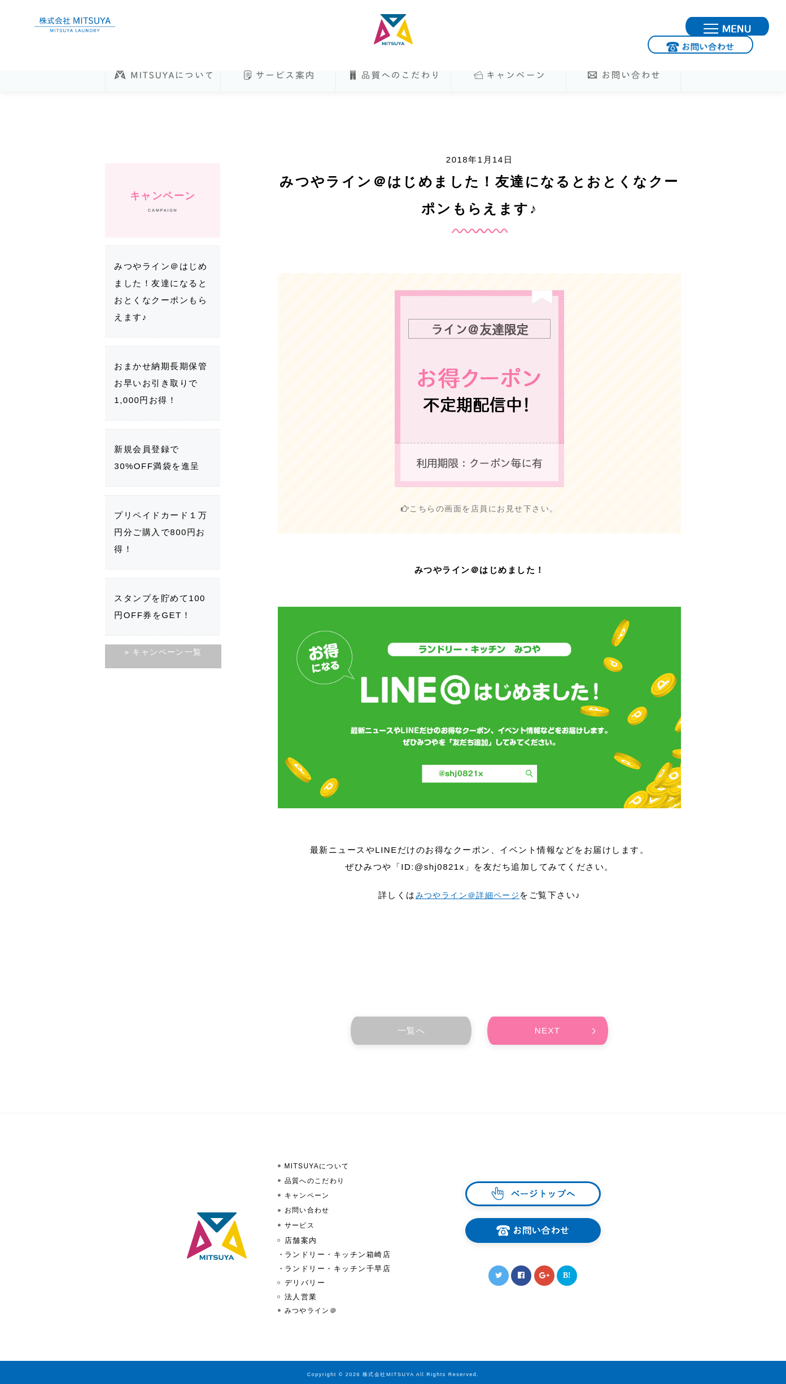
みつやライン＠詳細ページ (467, 895)
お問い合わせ (666, 27)
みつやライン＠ (313, 1307)
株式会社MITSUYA (393, 29)
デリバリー (305, 1279)
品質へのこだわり (317, 1180)
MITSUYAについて (320, 1166)
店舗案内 (301, 1237)
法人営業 (301, 1293)
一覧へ (412, 1031)
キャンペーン (309, 1194)
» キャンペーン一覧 (162, 653)
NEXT (548, 1031)
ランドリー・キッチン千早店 (338, 1265)
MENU (768, 27)
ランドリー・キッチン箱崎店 (338, 1251)
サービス (301, 1223)
